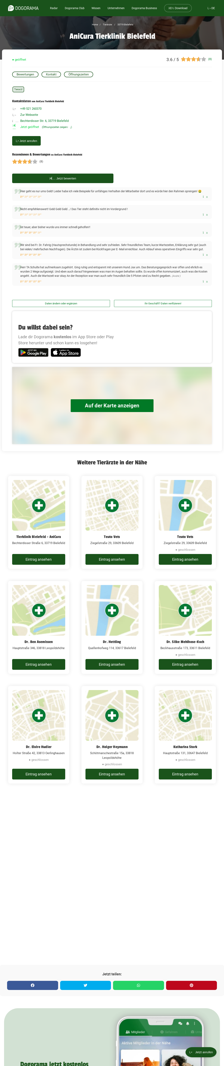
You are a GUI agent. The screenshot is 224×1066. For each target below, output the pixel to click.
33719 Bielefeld (125, 24)
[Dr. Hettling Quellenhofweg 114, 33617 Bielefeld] (112, 627)
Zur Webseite (29, 115)
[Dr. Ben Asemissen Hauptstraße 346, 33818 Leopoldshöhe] (38, 627)
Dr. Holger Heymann (112, 747)
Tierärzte (107, 24)
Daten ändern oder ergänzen (61, 303)
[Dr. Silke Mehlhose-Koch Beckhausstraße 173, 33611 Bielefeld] (185, 627)
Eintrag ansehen (39, 559)
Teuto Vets (112, 537)
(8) (210, 59)
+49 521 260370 (31, 109)
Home (95, 24)
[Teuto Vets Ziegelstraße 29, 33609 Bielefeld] (112, 522)
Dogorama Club (74, 8)
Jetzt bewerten (62, 178)
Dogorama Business (144, 8)
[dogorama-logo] (23, 8)
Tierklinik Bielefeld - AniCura (38, 537)
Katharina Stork (185, 747)
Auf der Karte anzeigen (112, 405)
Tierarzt (18, 89)
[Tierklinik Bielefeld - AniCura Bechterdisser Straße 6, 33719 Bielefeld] (38, 522)
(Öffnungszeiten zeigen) (57, 127)
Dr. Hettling (112, 642)
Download (178, 8)
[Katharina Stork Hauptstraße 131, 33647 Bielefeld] (185, 735)
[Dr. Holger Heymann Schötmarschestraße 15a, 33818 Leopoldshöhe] (112, 735)
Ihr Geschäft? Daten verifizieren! (163, 303)
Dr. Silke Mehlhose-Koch (185, 642)
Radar (54, 8)
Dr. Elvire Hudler (38, 747)
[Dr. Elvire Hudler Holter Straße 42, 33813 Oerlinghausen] (38, 735)
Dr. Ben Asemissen (39, 642)
